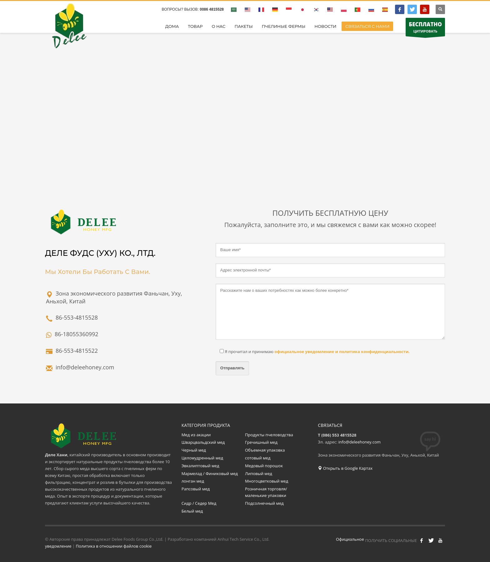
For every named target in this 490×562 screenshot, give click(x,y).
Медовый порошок (264, 465)
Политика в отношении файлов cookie (114, 546)
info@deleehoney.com (359, 442)
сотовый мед (257, 458)
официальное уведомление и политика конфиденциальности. (341, 351)
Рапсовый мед (196, 489)
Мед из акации (196, 435)
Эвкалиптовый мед (201, 465)
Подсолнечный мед (265, 503)
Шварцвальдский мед (203, 442)
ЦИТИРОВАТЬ (425, 28)
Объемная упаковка (265, 450)
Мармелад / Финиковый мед (210, 473)
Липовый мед (258, 473)
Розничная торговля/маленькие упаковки (266, 492)
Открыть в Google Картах (345, 468)
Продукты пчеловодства (269, 435)
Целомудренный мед (202, 458)
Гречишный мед (261, 442)
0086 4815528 (212, 9)
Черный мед (194, 450)
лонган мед (193, 481)
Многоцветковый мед (266, 481)
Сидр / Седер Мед (199, 503)
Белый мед (192, 511)
